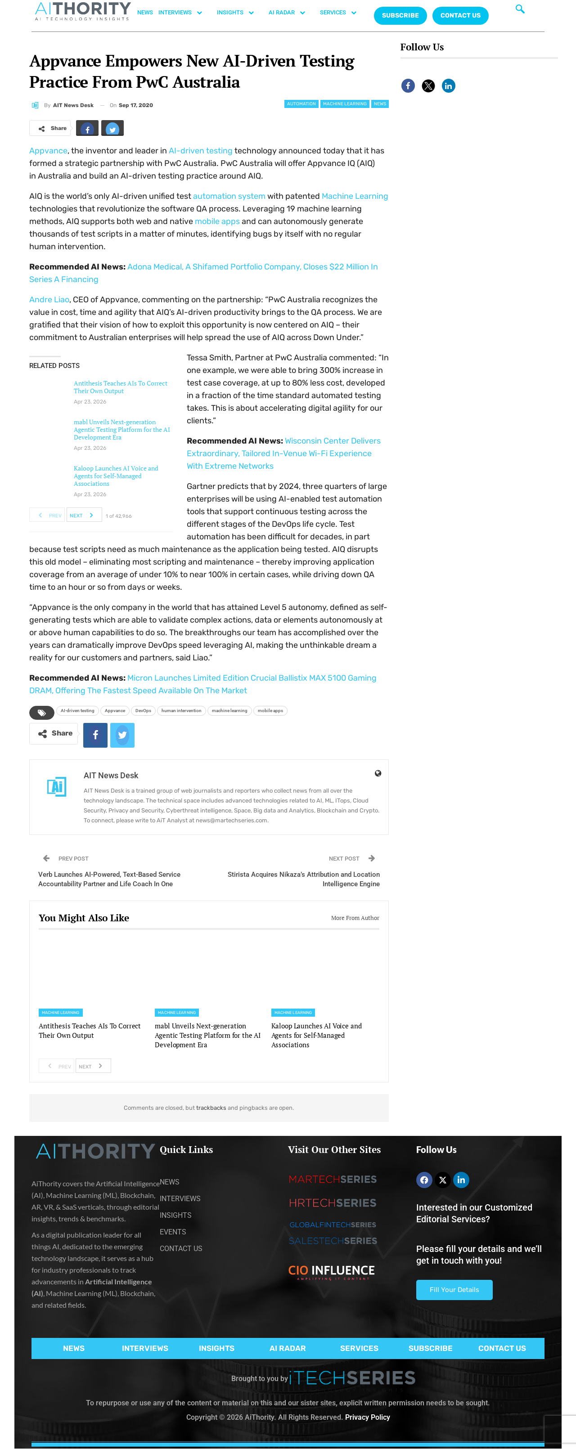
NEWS (145, 12)
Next (84, 514)
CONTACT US (461, 15)
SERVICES (343, 12)
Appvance (48, 151)
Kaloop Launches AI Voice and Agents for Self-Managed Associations (116, 476)
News (380, 104)
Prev (47, 514)
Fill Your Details (454, 1290)
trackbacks (211, 1107)
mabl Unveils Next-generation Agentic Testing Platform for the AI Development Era (122, 429)
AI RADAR (292, 12)
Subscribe (400, 15)
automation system (229, 196)
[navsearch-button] (520, 11)
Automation (301, 104)
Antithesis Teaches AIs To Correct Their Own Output (120, 387)
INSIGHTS (240, 12)
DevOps (143, 710)
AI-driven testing (201, 151)
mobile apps (217, 221)
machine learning (230, 710)
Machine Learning (345, 104)
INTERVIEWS (185, 12)
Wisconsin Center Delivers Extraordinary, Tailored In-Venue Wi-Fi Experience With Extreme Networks (284, 453)
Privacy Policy (367, 1417)
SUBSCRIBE (431, 1348)
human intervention (182, 710)
